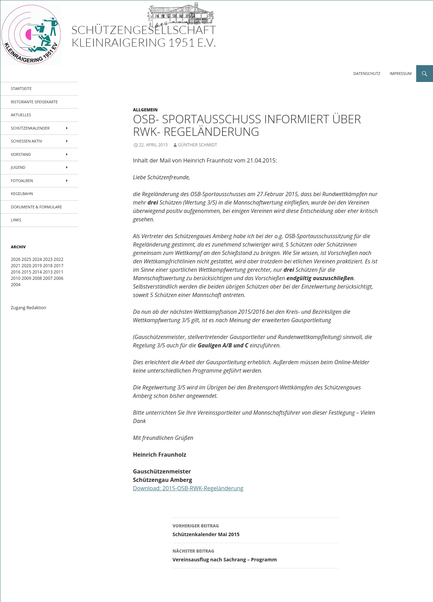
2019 (37, 266)
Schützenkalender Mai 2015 (256, 530)
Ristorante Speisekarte (34, 101)
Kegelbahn (22, 193)
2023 (48, 259)
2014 (37, 272)
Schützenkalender (30, 128)
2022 (58, 259)
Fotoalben (22, 180)
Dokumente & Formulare (36, 206)
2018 (48, 266)
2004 (15, 285)
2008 (37, 278)
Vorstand (21, 154)
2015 (26, 272)
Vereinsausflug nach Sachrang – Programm (256, 555)
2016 (15, 272)
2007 (48, 278)
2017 (58, 266)
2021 (15, 266)
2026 (15, 259)
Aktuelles (21, 114)
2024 (37, 259)
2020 (26, 266)
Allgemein (145, 110)
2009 (26, 278)
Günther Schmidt (197, 145)
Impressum (401, 73)
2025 (26, 259)
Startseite (21, 88)
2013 (48, 272)
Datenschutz (366, 73)
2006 (58, 278)
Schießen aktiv (26, 141)
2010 (15, 278)
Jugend (18, 167)
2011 (58, 272)
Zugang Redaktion (28, 308)
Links (16, 219)
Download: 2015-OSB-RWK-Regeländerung (188, 488)
